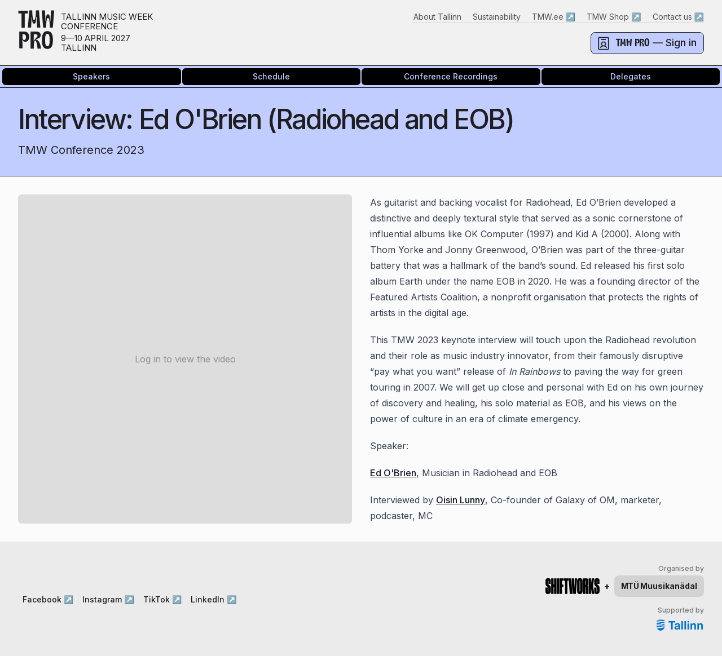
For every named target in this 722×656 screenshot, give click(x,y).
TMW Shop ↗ (614, 16)
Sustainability (497, 16)
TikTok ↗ (162, 599)
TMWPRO (36, 32)
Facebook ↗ (48, 599)
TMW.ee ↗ (553, 16)
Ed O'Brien (393, 472)
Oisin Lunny (460, 500)
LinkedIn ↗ (213, 599)
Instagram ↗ (108, 599)
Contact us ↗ (678, 16)
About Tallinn (437, 16)
